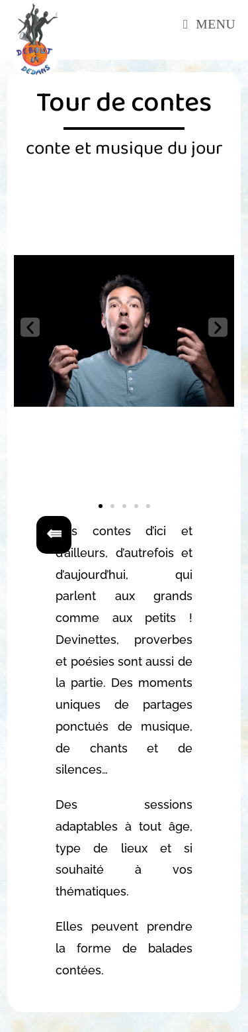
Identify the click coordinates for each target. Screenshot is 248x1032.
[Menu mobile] (209, 24)
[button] (30, 327)
